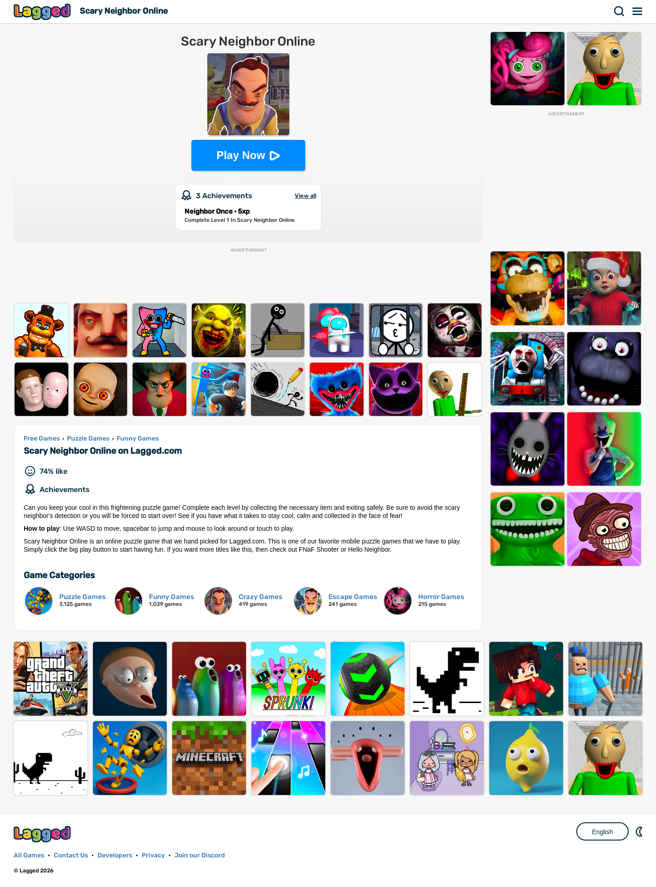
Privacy (153, 855)
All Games (29, 855)
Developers (114, 855)
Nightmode (640, 831)
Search (619, 11)
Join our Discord (199, 855)
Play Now (240, 155)
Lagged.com (43, 834)
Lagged (43, 11)
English (602, 832)
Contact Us (71, 855)
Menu (638, 11)
